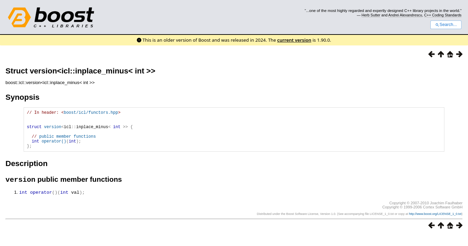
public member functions (67, 142)
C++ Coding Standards (443, 15)
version (52, 131)
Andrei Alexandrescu (405, 15)
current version (294, 40)
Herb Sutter (371, 15)
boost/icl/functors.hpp (91, 113)
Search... (446, 24)
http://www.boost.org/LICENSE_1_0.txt (435, 222)
